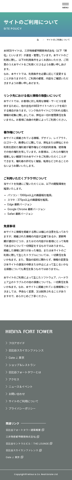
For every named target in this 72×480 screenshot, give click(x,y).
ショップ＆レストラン (22, 365)
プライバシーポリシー (22, 408)
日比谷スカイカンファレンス (22, 450)
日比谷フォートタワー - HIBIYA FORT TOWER (26, 6)
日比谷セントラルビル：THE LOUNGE (27, 443)
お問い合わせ (17, 394)
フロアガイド (17, 343)
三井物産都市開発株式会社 (21, 436)
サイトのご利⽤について (23, 401)
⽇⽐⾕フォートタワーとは (25, 372)
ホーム (38, 40)
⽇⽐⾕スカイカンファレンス (26, 350)
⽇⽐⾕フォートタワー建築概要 (23, 430)
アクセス (14, 379)
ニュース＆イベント (21, 386)
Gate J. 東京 (16, 357)
